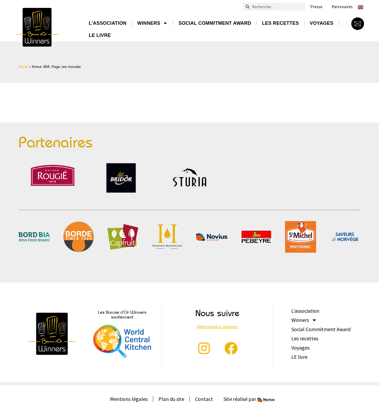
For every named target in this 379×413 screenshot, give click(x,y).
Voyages (321, 23)
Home (23, 66)
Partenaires (342, 6)
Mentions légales (129, 399)
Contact (204, 399)
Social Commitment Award (214, 23)
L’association (107, 23)
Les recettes (280, 23)
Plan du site (171, 399)
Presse (316, 6)
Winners (152, 23)
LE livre (100, 35)
